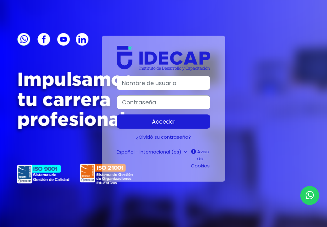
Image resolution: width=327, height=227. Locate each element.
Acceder (163, 121)
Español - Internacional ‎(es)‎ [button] (150, 151)
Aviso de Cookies (200, 158)
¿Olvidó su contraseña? (163, 137)
